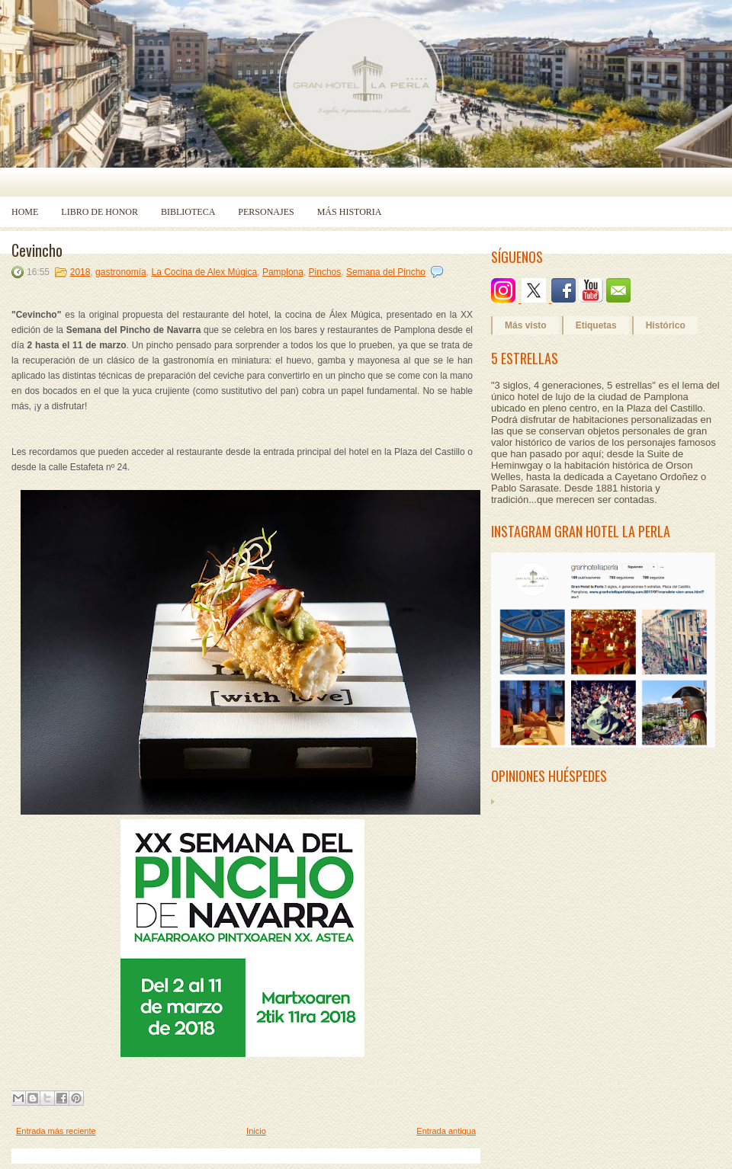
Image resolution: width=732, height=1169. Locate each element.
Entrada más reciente (56, 1130)
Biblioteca (188, 212)
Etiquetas (596, 325)
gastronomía (120, 272)
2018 (80, 272)
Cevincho (37, 250)
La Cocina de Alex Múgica (204, 272)
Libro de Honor (99, 212)
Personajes (266, 212)
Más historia (349, 212)
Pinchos (325, 272)
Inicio (256, 1130)
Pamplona (282, 272)
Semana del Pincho (385, 272)
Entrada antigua (446, 1130)
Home (24, 212)
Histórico (665, 325)
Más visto (526, 325)
